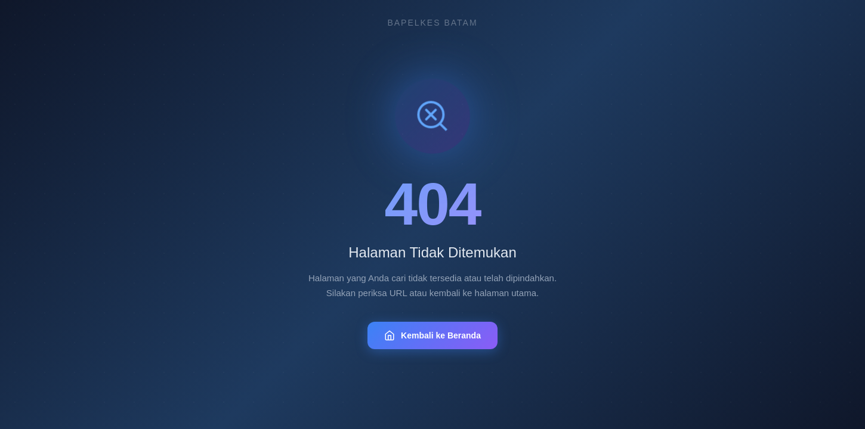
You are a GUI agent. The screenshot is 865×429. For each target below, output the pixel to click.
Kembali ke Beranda (432, 335)
